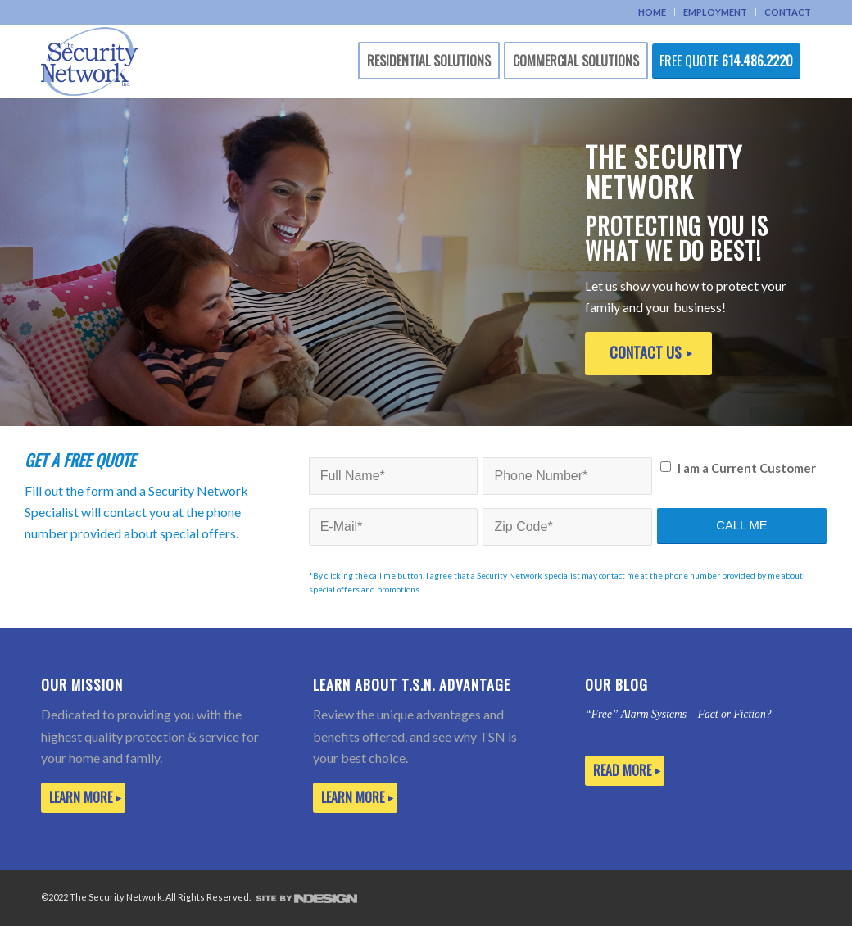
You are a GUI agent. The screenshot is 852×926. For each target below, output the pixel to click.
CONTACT (787, 12)
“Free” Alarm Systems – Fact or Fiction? (678, 714)
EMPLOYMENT (715, 12)
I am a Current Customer (747, 468)
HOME (652, 12)
